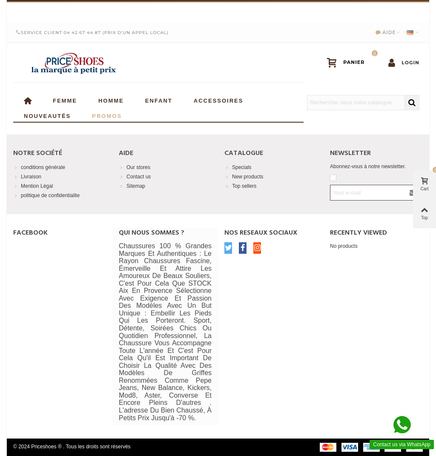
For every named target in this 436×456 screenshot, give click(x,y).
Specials (237, 167)
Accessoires (219, 100)
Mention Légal (33, 186)
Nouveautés (47, 115)
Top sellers (240, 186)
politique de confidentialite (46, 195)
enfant (158, 100)
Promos (107, 115)
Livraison (27, 177)
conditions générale (39, 167)
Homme (111, 100)
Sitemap (132, 186)
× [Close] (422, 11)
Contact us (135, 177)
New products (243, 177)
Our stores (134, 167)
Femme (65, 100)
